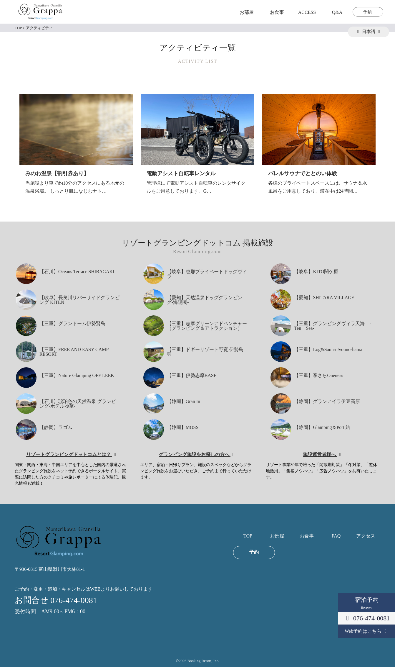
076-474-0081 (366, 618)
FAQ (336, 536)
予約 (367, 12)
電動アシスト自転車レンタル (181, 173)
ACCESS (307, 12)
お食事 (277, 12)
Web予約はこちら (367, 631)
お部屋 (247, 12)
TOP (247, 536)
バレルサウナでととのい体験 (302, 173)
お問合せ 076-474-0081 (56, 600)
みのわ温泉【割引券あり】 (57, 173)
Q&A (337, 12)
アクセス (365, 536)
